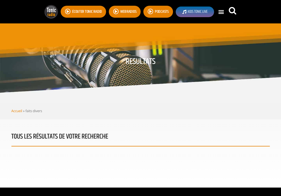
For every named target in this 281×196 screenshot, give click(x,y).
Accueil (16, 110)
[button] (221, 11)
